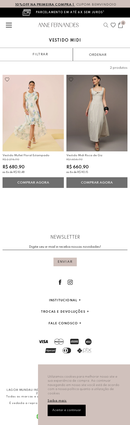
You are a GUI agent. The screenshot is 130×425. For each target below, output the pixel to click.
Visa (43, 341)
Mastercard (59, 342)
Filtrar (40, 54)
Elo (88, 342)
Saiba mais (57, 400)
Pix (84, 350)
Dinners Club (67, 350)
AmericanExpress (74, 341)
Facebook (60, 282)
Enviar (65, 261)
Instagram (70, 282)
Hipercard (50, 350)
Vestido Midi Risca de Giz (84, 155)
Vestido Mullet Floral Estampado (26, 155)
